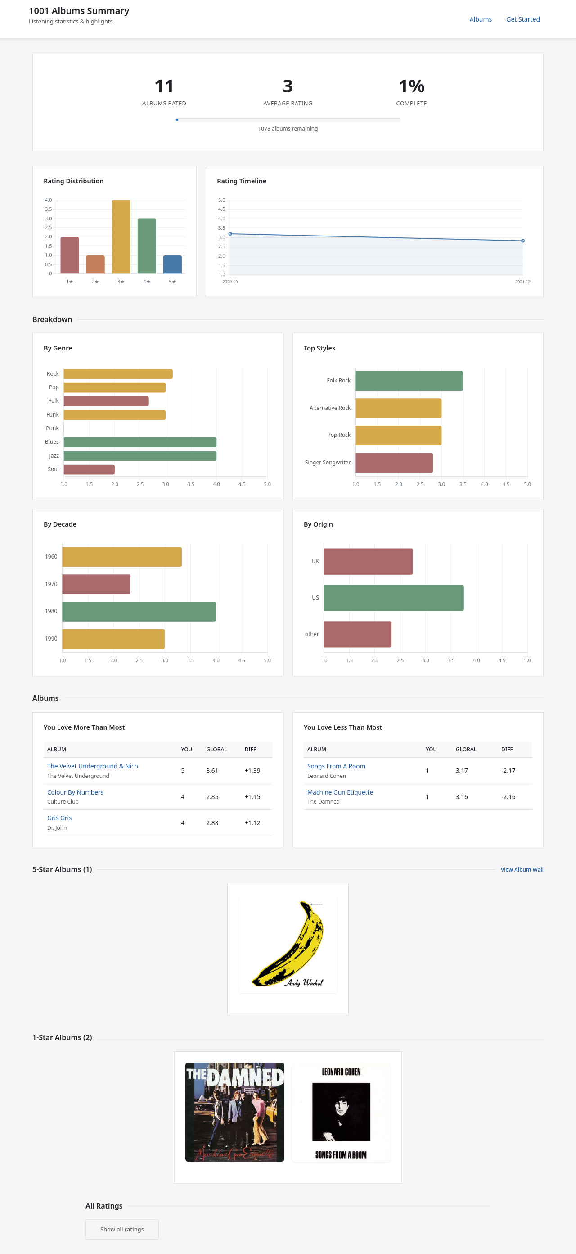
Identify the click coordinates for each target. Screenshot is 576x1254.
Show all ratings (122, 1229)
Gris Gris (59, 817)
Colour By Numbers (75, 792)
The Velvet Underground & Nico (92, 766)
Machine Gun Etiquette (340, 792)
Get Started (523, 19)
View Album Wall (522, 869)
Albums (481, 19)
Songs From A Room (336, 766)
